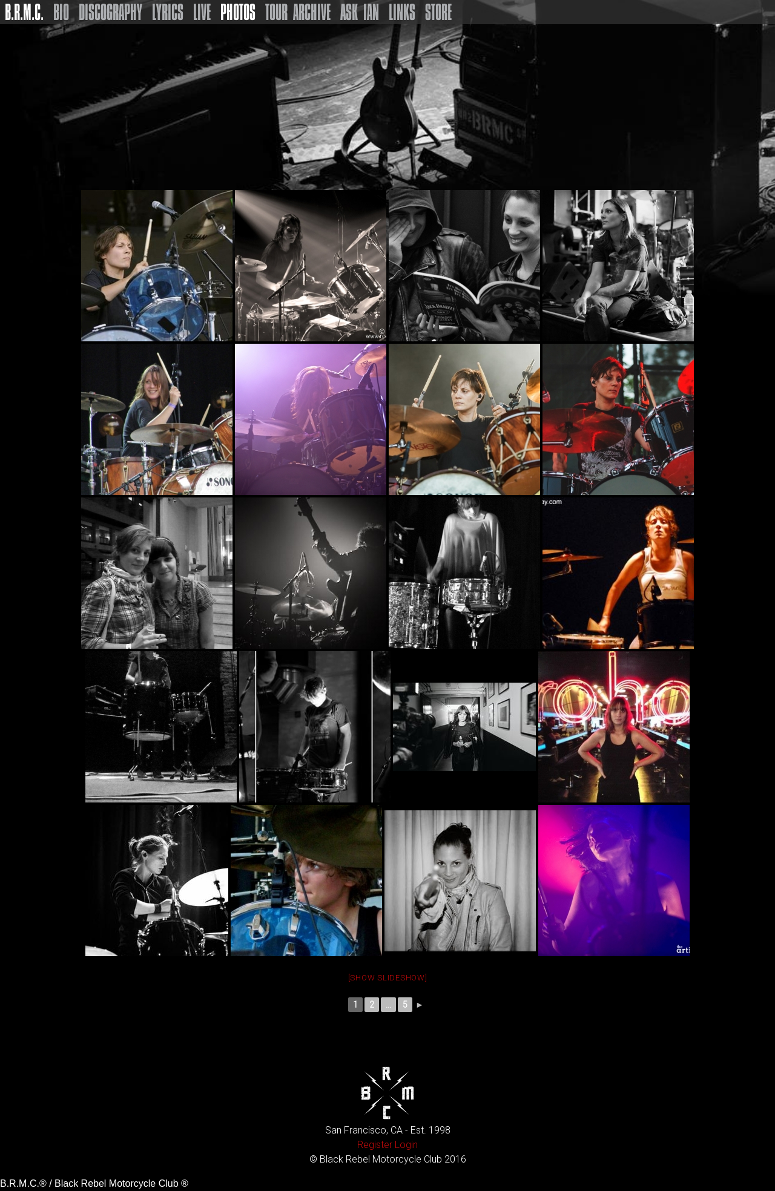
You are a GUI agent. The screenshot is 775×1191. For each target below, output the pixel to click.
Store (438, 12)
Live (202, 12)
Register (374, 1144)
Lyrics (167, 12)
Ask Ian (359, 12)
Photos (238, 12)
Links (402, 12)
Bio (61, 12)
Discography (110, 12)
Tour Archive (298, 12)
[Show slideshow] (387, 977)
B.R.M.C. (24, 12)
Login (406, 1144)
